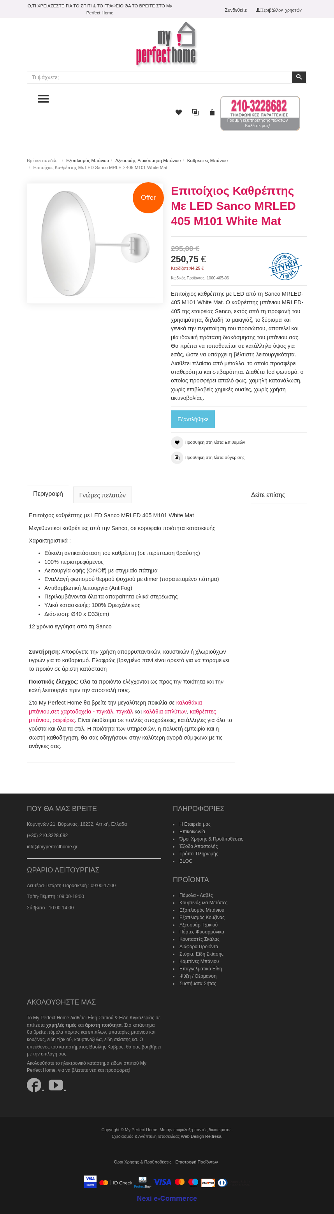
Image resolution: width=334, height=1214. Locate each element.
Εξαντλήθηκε (193, 419)
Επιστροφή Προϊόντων (196, 1158)
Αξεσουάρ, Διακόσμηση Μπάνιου (148, 160)
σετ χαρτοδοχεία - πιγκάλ (82, 709)
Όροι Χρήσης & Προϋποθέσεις (211, 837)
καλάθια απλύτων (164, 709)
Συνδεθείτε (236, 10)
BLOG (185, 859)
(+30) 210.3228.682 (47, 833)
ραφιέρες (64, 718)
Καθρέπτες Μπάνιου (207, 160)
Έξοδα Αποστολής (198, 844)
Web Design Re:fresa (201, 1132)
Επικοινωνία (192, 829)
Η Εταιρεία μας (194, 822)
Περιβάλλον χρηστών (281, 9)
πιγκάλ (124, 709)
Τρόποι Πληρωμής (198, 851)
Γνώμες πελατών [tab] (102, 493)
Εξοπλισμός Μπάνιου (87, 160)
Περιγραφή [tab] (48, 492)
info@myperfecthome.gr (52, 845)
